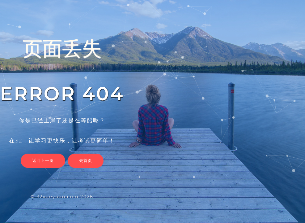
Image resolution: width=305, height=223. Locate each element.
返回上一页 (43, 160)
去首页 (85, 160)
